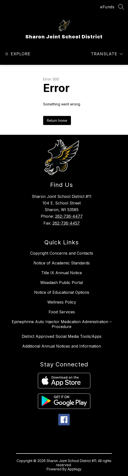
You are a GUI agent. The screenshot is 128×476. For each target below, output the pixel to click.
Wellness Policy (61, 302)
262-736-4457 (66, 223)
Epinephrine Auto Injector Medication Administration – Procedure (61, 324)
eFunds (107, 6)
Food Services (62, 311)
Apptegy (74, 469)
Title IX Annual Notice (61, 272)
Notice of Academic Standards (61, 263)
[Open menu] (17, 54)
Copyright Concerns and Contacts (61, 253)
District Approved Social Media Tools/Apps (61, 336)
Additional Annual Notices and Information (61, 346)
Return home (57, 120)
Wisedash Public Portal (61, 282)
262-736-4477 (69, 216)
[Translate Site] (107, 54)
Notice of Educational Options (61, 292)
